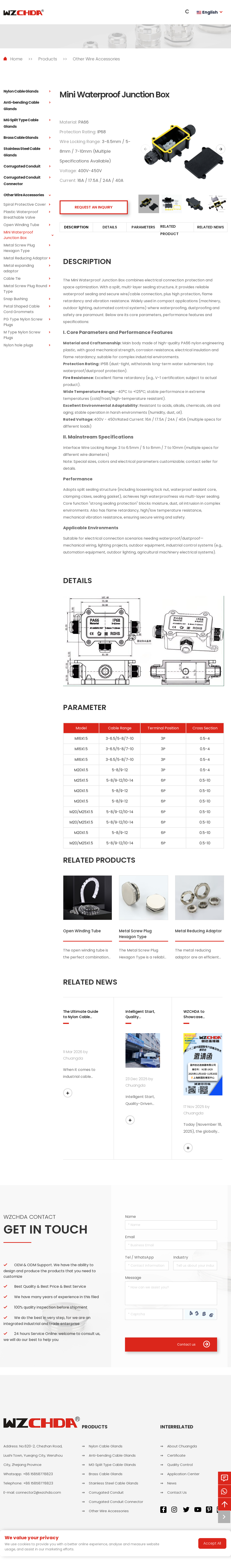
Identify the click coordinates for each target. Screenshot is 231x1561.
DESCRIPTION (76, 228)
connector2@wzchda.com (38, 1495)
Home (16, 59)
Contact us (193, 1346)
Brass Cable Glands (27, 137)
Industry (180, 1259)
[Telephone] (147, 1267)
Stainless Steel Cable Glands (27, 152)
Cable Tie (27, 278)
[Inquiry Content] (171, 1295)
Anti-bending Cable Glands (27, 105)
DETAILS (110, 228)
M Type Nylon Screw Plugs (27, 335)
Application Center (183, 1476)
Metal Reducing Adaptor (27, 258)
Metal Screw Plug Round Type (27, 288)
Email (130, 1238)
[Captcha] (154, 1316)
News (171, 1485)
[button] (220, 149)
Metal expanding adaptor (27, 268)
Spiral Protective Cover (27, 204)
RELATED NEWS (210, 228)
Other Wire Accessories (96, 59)
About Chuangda (182, 1448)
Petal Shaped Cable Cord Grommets (27, 309)
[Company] (195, 1267)
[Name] (171, 1226)
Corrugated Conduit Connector (27, 180)
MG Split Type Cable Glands (27, 123)
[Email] (171, 1247)
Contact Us (177, 1495)
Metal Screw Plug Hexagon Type (27, 248)
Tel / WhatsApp (139, 1259)
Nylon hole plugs (27, 345)
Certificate (176, 1457)
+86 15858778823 (38, 1476)
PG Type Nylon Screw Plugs (27, 322)
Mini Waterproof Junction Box (27, 235)
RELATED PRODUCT (169, 231)
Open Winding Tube (27, 225)
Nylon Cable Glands (27, 91)
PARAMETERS (143, 228)
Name (130, 1218)
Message (133, 1279)
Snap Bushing (27, 299)
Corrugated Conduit (27, 166)
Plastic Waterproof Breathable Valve (27, 214)
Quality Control (180, 1467)
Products (47, 59)
